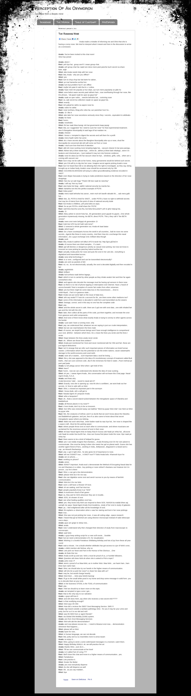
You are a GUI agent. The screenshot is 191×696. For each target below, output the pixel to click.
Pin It (90, 679)
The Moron (63, 22)
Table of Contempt (85, 22)
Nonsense (45, 22)
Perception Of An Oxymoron (64, 8)
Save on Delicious (79, 679)
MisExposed (108, 22)
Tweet (65, 680)
